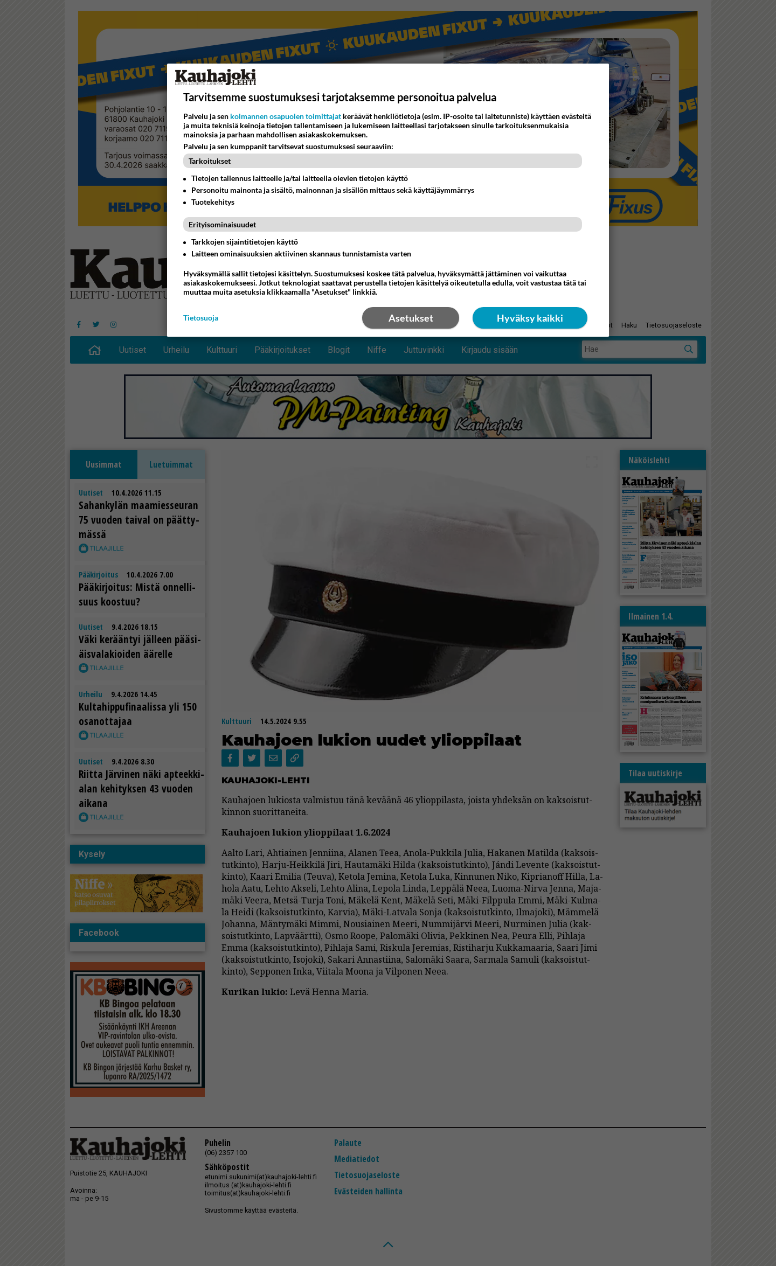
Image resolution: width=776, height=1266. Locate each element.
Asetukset (411, 318)
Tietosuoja (200, 317)
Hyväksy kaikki (530, 318)
